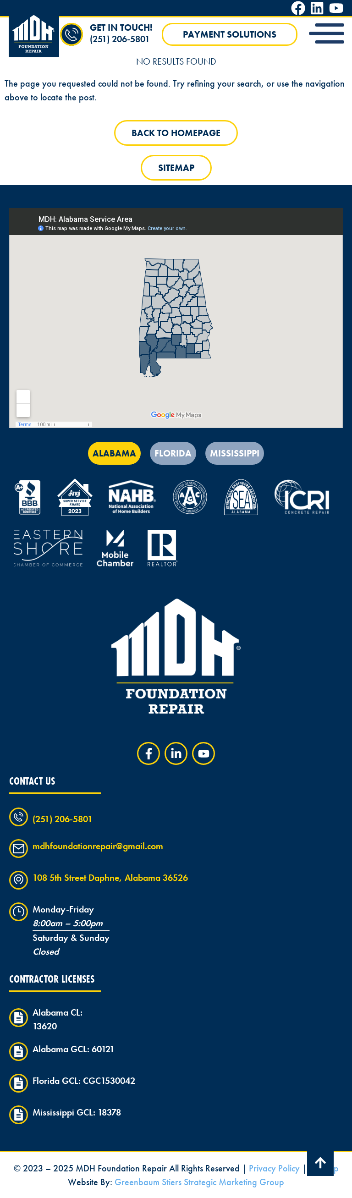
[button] (327, 34)
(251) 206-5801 (120, 39)
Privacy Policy (274, 1168)
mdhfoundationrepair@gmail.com (98, 846)
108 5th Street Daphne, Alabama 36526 (110, 878)
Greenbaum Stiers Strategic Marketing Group (199, 1182)
